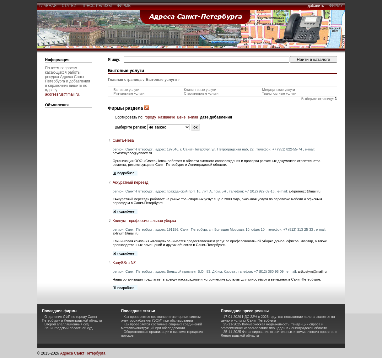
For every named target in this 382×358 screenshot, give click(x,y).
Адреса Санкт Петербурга (82, 353)
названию (166, 117)
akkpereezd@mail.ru (304, 191)
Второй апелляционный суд (67, 324)
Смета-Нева (123, 140)
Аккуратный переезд (130, 182)
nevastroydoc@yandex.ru (132, 153)
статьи (69, 5)
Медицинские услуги (278, 90)
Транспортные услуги (279, 93)
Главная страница (125, 79)
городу (150, 117)
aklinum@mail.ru (125, 233)
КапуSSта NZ (124, 263)
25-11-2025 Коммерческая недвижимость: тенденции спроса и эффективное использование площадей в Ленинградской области (274, 326)
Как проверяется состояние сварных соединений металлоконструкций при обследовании (161, 326)
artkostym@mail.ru (312, 271)
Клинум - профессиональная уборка (144, 220)
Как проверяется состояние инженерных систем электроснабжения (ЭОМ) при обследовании (161, 318)
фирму (336, 5)
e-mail (193, 117)
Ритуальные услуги (129, 93)
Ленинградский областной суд (69, 328)
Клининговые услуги (200, 90)
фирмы (124, 5)
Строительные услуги (201, 93)
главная (48, 5)
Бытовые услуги (161, 79)
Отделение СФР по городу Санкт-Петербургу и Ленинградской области (72, 318)
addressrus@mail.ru (62, 94)
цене (181, 117)
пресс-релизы (96, 5)
